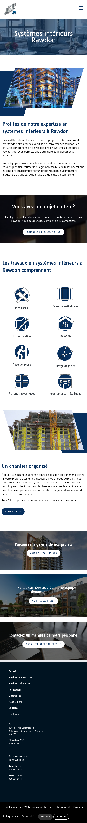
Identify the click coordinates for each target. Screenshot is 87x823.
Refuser (45, 816)
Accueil (12, 671)
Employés (14, 714)
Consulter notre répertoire (43, 644)
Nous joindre (13, 511)
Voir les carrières (43, 600)
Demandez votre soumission (43, 232)
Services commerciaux (20, 677)
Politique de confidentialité (18, 816)
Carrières (13, 708)
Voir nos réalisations (43, 553)
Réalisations (15, 689)
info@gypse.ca (16, 759)
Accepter (61, 816)
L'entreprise (15, 695)
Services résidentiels (19, 683)
